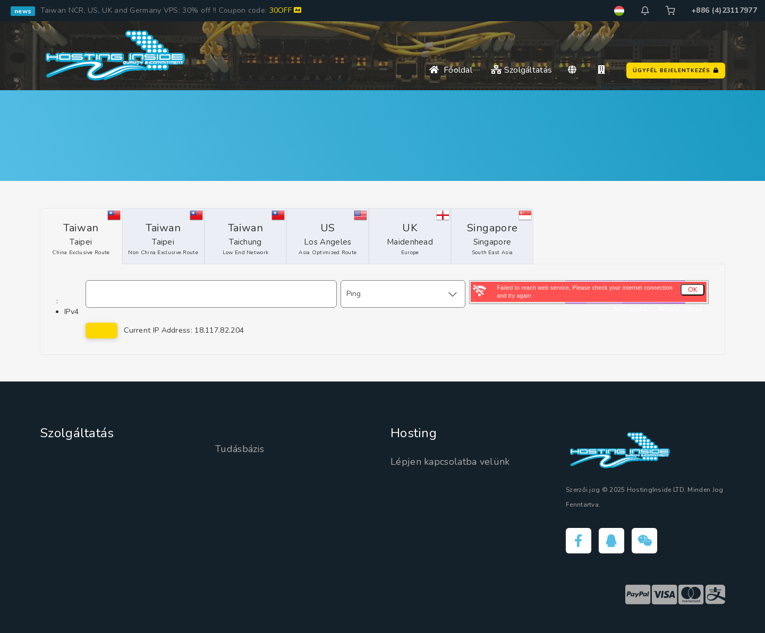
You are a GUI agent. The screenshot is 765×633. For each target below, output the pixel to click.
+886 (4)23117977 (724, 10)
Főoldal (450, 70)
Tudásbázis (239, 449)
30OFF (285, 10)
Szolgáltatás (521, 70)
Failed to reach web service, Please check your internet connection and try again (585, 291)
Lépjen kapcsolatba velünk (450, 461)
